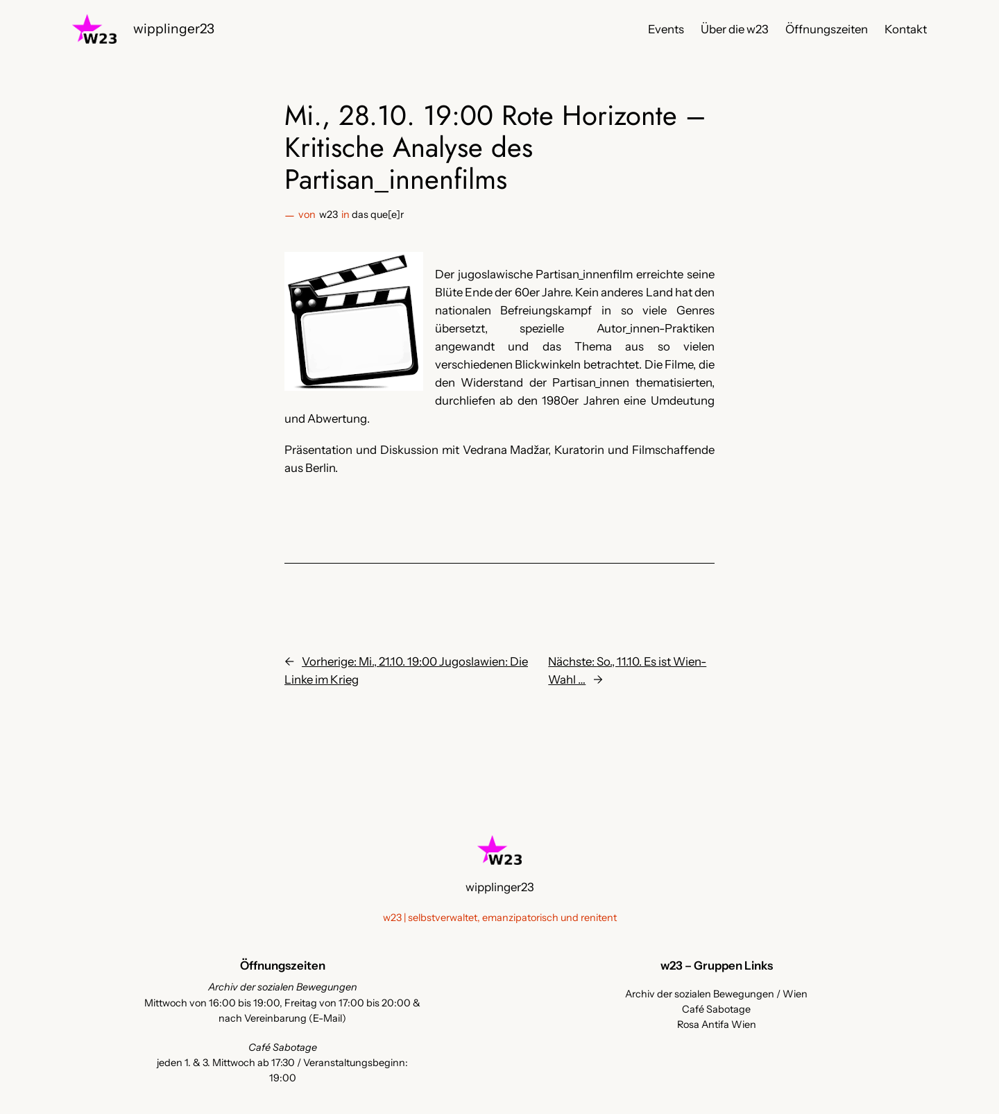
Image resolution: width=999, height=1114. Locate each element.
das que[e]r (378, 214)
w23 (328, 214)
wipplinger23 (173, 28)
